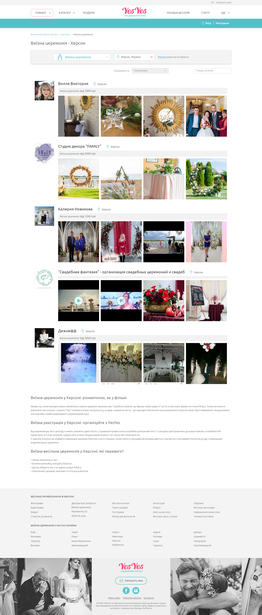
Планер (40, 13)
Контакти (149, 597)
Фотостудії (159, 502)
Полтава (157, 536)
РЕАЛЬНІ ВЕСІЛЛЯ (178, 13)
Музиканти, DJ (79, 510)
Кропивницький (202, 545)
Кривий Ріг (200, 536)
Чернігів (35, 540)
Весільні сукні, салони (165, 516)
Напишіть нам (223, 2)
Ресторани (118, 511)
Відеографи (37, 507)
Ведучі (34, 511)
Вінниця (35, 545)
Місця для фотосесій (123, 516)
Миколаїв (117, 536)
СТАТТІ (205, 13)
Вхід (208, 23)
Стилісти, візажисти (41, 516)
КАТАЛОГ (65, 13)
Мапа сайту (114, 597)
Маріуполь (118, 544)
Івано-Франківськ (81, 540)
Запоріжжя (200, 540)
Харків (156, 531)
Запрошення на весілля (207, 511)
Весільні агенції (120, 502)
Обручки (198, 502)
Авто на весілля (161, 511)
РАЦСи (156, 507)
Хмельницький (80, 545)
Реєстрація (222, 23)
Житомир (36, 536)
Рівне (75, 536)
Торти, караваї (120, 507)
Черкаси (157, 545)
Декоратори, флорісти (84, 502)
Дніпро (198, 531)
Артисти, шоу (79, 515)
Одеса (115, 531)
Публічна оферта (132, 597)
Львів (75, 531)
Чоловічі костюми (203, 516)
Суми (156, 540)
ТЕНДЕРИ (89, 13)
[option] (79, 116)
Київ (33, 531)
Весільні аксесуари (204, 507)
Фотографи (37, 502)
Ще (223, 13)
